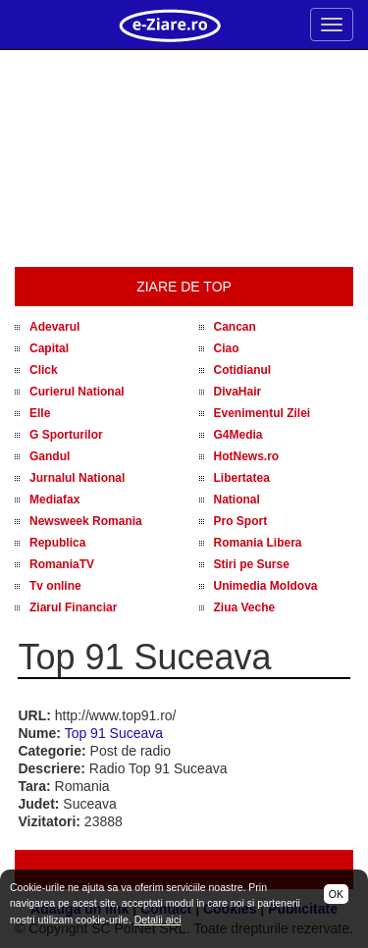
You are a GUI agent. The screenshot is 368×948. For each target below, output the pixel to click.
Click (43, 370)
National (237, 499)
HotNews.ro (247, 456)
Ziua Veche (245, 607)
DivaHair (238, 391)
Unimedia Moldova (266, 586)
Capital (49, 348)
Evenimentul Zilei (262, 413)
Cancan (235, 327)
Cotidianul (243, 370)
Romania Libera (258, 543)
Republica (57, 543)
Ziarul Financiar (73, 607)
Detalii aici (158, 919)
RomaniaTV (61, 564)
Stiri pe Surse (251, 564)
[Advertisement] (184, 159)
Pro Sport (241, 521)
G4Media (238, 435)
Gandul (49, 456)
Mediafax (54, 499)
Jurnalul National (77, 478)
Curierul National (77, 391)
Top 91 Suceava (114, 733)
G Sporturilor (66, 435)
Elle (39, 413)
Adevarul (54, 327)
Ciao (226, 348)
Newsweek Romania (85, 521)
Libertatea (242, 478)
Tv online (55, 586)
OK (336, 894)
